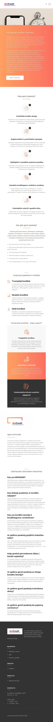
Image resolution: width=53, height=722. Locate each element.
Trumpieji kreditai (21, 281)
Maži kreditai (18, 309)
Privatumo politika (14, 657)
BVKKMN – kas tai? (14, 651)
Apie (10, 654)
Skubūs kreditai (20, 295)
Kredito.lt (11, 668)
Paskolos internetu (14, 680)
